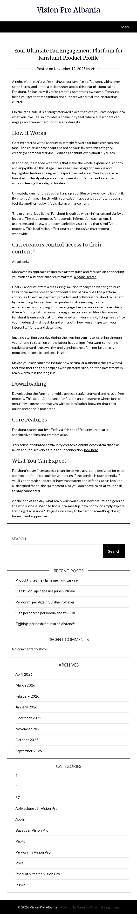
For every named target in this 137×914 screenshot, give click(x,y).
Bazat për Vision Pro (31, 830)
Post (19, 863)
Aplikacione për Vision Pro (36, 808)
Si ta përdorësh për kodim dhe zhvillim (45, 613)
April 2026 (24, 674)
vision (96, 68)
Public (20, 885)
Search (19, 539)
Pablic (20, 841)
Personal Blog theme (105, 907)
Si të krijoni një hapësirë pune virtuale (45, 591)
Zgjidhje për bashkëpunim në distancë (45, 624)
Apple (20, 819)
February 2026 (27, 696)
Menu (125, 27)
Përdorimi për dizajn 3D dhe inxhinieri (45, 602)
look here (91, 450)
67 (17, 797)
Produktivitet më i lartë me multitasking (46, 580)
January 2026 (26, 707)
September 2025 (28, 751)
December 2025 (28, 718)
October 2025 (26, 740)
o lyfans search (85, 277)
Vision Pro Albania (68, 10)
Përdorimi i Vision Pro (33, 852)
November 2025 (28, 729)
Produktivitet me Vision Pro (37, 874)
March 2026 (25, 685)
